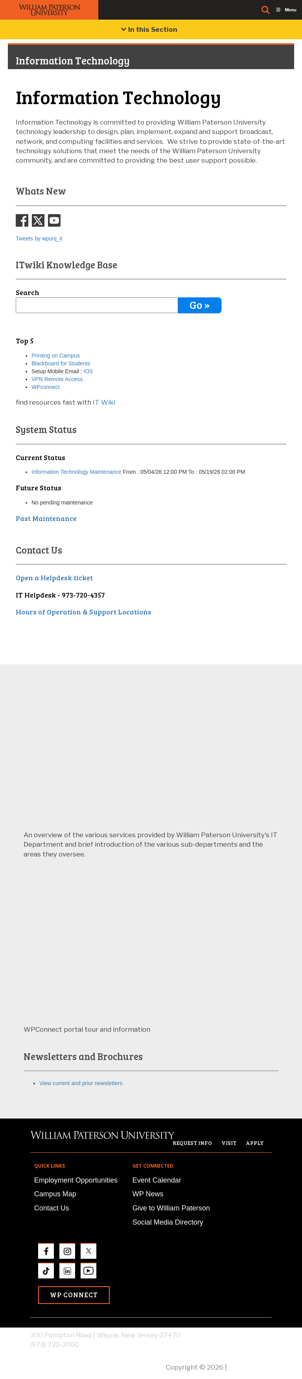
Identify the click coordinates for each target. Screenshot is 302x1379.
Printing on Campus (55, 355)
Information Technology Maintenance (76, 472)
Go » (200, 304)
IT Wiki (104, 402)
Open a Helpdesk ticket (54, 577)
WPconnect (45, 387)
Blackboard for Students (60, 363)
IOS (87, 371)
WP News (148, 1194)
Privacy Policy (250, 1367)
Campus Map (55, 1194)
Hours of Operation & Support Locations (83, 611)
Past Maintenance (46, 518)
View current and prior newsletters (80, 1083)
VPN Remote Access (57, 379)
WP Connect (74, 1294)
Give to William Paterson (171, 1208)
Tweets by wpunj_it (39, 238)
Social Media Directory (168, 1222)
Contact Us (51, 1208)
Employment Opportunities (76, 1180)
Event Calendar (157, 1180)
